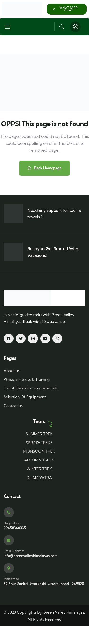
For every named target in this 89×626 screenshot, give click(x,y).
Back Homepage (45, 168)
